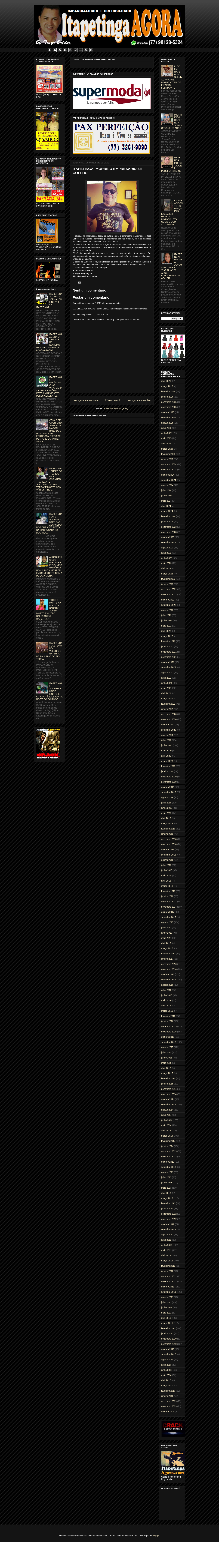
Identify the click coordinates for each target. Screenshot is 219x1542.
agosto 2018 (167, 860)
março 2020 (167, 761)
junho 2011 (166, 1307)
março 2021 (167, 698)
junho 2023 (166, 558)
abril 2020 (166, 756)
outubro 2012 (167, 1224)
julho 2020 (166, 740)
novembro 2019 (169, 782)
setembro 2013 (168, 1167)
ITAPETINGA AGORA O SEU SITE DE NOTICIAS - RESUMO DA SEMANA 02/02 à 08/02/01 (49, 342)
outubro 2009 (167, 1411)
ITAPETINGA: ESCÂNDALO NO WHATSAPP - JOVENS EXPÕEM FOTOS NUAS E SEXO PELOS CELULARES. (49, 386)
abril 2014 (166, 1130)
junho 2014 (166, 1120)
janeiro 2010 (167, 1396)
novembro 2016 (169, 969)
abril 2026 (166, 381)
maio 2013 (166, 1188)
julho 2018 (166, 865)
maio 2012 (166, 1250)
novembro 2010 (169, 1344)
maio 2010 (166, 1375)
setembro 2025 (168, 417)
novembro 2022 (169, 594)
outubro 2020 (167, 724)
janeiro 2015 (167, 1083)
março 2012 (167, 1260)
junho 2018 (166, 870)
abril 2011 (166, 1318)
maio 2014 (166, 1125)
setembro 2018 (168, 854)
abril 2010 (166, 1380)
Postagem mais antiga (139, 400)
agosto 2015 (167, 1047)
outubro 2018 (167, 849)
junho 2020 (166, 745)
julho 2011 (166, 1302)
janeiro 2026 (167, 396)
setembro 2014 (168, 1104)
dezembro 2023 (169, 527)
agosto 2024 (167, 485)
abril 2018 (166, 880)
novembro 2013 (169, 1156)
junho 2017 (166, 933)
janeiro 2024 (167, 521)
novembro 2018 (169, 844)
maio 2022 (166, 625)
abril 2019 (166, 818)
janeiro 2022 (167, 646)
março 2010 (167, 1385)
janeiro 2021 (167, 709)
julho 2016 (166, 990)
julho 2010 (166, 1364)
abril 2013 (166, 1193)
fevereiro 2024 (168, 516)
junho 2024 (166, 495)
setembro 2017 (168, 917)
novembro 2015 (169, 1031)
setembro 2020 (168, 730)
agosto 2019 (167, 797)
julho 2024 (166, 490)
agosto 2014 (167, 1109)
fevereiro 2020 (168, 766)
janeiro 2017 (167, 959)
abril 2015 (166, 1068)
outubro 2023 (167, 537)
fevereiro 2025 (168, 454)
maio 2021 (166, 688)
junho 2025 (166, 433)
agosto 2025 (167, 422)
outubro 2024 (167, 475)
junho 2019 (166, 808)
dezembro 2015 (169, 1026)
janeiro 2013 (167, 1208)
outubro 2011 (167, 1286)
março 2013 (167, 1198)
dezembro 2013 (169, 1151)
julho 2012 (166, 1240)
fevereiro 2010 (168, 1390)
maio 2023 (166, 563)
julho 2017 (166, 927)
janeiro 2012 (167, 1271)
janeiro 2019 (167, 834)
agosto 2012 (167, 1234)
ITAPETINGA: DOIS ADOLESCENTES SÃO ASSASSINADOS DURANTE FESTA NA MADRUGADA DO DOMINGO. (49, 523)
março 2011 (167, 1323)
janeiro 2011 (167, 1333)
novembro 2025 (169, 407)
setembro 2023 (168, 542)
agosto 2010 (167, 1359)
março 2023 (167, 573)
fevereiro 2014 (168, 1141)
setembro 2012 (168, 1229)
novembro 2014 (169, 1094)
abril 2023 (166, 568)
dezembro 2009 (169, 1401)
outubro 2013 (167, 1162)
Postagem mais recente (86, 400)
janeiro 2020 (167, 771)
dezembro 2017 (169, 901)
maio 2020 (166, 750)
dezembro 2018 (169, 839)
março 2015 (167, 1073)
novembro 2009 (169, 1406)
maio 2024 (166, 501)
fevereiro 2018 (168, 891)
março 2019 (167, 823)
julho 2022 (166, 615)
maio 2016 (166, 1000)
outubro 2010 (167, 1349)
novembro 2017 (169, 906)
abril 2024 (166, 506)
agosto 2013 (167, 1172)
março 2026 (167, 386)
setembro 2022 (168, 605)
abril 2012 (166, 1255)
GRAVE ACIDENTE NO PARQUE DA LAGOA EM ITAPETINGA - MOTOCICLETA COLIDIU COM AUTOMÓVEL (172, 212)
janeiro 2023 (167, 584)
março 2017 (167, 948)
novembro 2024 (169, 469)
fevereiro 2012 (168, 1266)
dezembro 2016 (169, 964)
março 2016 (167, 1011)
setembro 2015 (168, 1042)
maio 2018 (166, 875)
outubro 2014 (167, 1099)
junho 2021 (166, 683)
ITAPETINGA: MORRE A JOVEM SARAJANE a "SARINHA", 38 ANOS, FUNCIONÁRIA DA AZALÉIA (172, 266)
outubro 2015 (167, 1037)
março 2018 (167, 886)
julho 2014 (166, 1115)
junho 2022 (166, 620)
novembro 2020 (169, 719)
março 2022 (167, 636)
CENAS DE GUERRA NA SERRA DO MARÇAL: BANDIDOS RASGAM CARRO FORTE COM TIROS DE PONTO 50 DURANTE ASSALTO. (49, 431)
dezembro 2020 (169, 714)
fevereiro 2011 (168, 1328)
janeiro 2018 (167, 896)
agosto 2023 (167, 547)
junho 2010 (166, 1370)
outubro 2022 (167, 599)
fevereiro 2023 (168, 579)
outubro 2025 (167, 412)
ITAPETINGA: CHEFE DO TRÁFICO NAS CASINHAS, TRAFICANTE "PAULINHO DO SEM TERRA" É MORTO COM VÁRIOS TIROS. (49, 479)
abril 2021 (166, 693)
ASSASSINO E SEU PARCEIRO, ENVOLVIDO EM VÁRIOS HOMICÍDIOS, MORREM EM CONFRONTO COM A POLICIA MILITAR (49, 566)
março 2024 (167, 511)
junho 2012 (166, 1245)
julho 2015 (166, 1052)
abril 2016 (166, 1005)
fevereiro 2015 (168, 1078)
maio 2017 (166, 938)
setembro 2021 (168, 667)
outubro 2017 (167, 912)
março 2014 (167, 1135)
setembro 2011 (168, 1292)
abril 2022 (166, 631)
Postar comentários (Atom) (116, 408)
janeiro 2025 (167, 459)
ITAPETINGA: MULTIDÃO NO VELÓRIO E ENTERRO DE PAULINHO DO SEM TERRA (49, 651)
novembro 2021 (169, 657)
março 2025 (167, 449)
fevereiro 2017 (168, 953)
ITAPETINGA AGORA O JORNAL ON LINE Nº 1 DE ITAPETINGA (49, 300)
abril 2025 (166, 443)
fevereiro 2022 (168, 641)
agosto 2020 (167, 735)
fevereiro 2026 (168, 391)
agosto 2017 (167, 922)
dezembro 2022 (169, 589)
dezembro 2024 (169, 464)
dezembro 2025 (169, 402)
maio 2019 (166, 813)
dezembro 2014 (169, 1089)
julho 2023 (166, 553)
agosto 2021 (167, 672)
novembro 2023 (169, 532)
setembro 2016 (168, 979)
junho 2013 (166, 1182)
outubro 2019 (167, 787)
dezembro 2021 (169, 651)
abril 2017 (166, 943)
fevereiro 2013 (168, 1203)
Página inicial (112, 400)
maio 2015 (166, 1063)
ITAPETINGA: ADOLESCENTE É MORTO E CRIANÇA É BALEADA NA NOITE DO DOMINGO (49, 691)
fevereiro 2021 (168, 704)
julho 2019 (166, 802)
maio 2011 (166, 1312)
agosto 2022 (167, 610)
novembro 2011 (169, 1281)
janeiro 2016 (167, 1021)
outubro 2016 (167, 974)
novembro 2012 (169, 1219)
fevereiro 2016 (168, 1016)
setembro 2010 (168, 1354)
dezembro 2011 (169, 1276)
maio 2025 (166, 438)
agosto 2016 (167, 985)
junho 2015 (166, 1057)
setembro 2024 (168, 480)
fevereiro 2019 (168, 828)
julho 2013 (166, 1177)
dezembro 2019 (169, 776)
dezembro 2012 (169, 1214)
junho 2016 (166, 995)
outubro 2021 (167, 662)
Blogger (155, 1535)
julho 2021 (166, 677)
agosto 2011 (167, 1297)
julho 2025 (166, 428)
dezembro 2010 (169, 1338)
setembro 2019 (168, 792)
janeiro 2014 (167, 1146)
